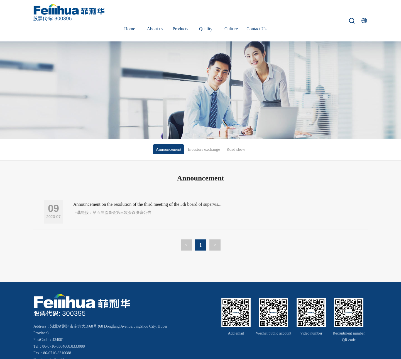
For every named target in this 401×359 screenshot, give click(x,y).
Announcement (168, 133)
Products (180, 12)
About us (155, 12)
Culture (231, 12)
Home (129, 12)
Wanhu (358, 351)
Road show (235, 133)
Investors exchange (204, 133)
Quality (205, 12)
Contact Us (256, 12)
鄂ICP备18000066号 (313, 351)
